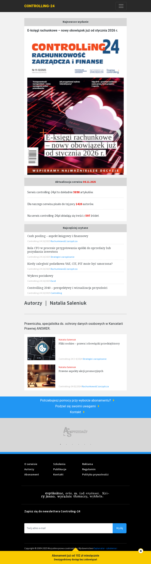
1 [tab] (60, 444)
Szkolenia (59, 464)
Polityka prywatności (95, 474)
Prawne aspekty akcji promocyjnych (81, 371)
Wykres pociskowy (40, 276)
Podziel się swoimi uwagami (75, 406)
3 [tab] (72, 444)
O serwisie (30, 464)
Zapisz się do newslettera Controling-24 (52, 511)
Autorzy (29, 469)
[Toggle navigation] (121, 6)
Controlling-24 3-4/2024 (71, 358)
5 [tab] (85, 444)
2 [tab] (66, 444)
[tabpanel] (75, 431)
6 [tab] (91, 444)
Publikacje (59, 469)
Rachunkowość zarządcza (95, 386)
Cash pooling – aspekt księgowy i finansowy (57, 236)
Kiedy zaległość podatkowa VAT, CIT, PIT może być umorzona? (70, 264)
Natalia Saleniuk (67, 339)
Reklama (87, 464)
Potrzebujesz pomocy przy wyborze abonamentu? (75, 400)
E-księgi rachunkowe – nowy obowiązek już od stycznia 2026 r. (72, 30)
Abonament (31, 474)
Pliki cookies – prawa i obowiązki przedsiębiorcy (89, 343)
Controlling (56, 292)
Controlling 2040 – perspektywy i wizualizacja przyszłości (67, 288)
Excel (53, 280)
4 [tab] (79, 444)
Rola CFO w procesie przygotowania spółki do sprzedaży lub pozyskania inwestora (69, 249)
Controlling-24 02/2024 (70, 386)
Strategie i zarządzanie (94, 358)
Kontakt (75, 412)
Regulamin (89, 469)
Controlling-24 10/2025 (39, 241)
